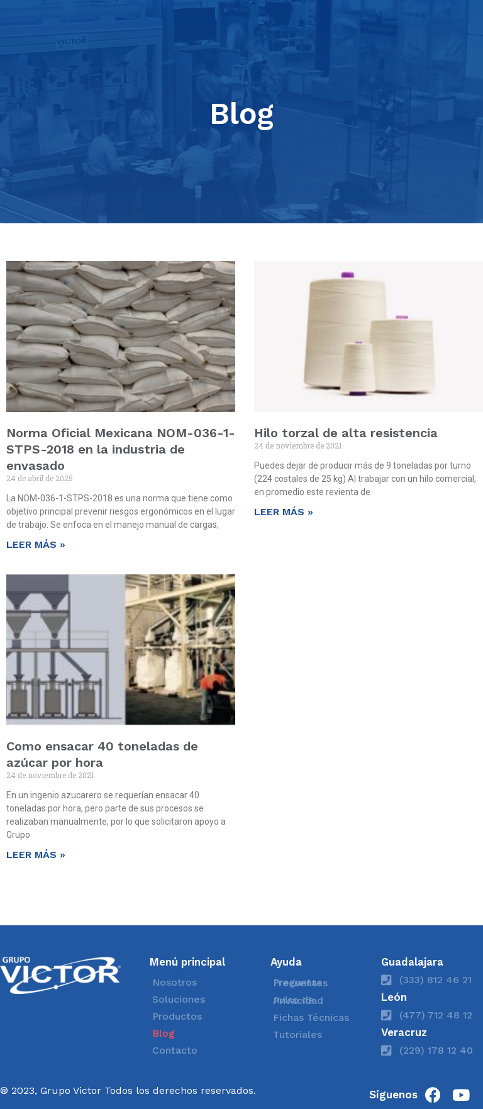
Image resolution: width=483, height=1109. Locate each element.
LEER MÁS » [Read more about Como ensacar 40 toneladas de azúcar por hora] (35, 855)
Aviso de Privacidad (298, 1000)
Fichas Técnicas (311, 1017)
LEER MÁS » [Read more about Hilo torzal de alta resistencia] (283, 512)
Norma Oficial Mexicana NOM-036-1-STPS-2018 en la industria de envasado (120, 449)
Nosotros (174, 982)
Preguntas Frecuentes (300, 982)
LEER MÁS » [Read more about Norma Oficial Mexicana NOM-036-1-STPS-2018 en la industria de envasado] (35, 544)
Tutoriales (297, 1034)
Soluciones (178, 999)
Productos (177, 1016)
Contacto (174, 1050)
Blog (163, 1033)
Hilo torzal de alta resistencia (346, 432)
